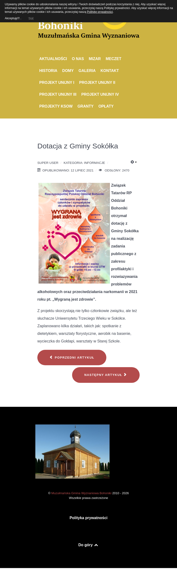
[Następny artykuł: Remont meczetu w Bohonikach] (106, 375)
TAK (30, 18)
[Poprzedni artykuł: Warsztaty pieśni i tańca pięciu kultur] (71, 357)
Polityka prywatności (88, 518)
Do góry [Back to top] (88, 545)
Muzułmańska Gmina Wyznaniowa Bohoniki (81, 493)
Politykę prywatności (100, 12)
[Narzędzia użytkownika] (134, 162)
